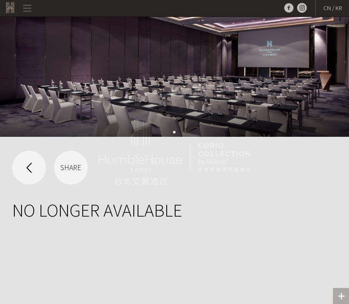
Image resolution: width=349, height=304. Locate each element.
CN (327, 8)
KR (338, 8)
